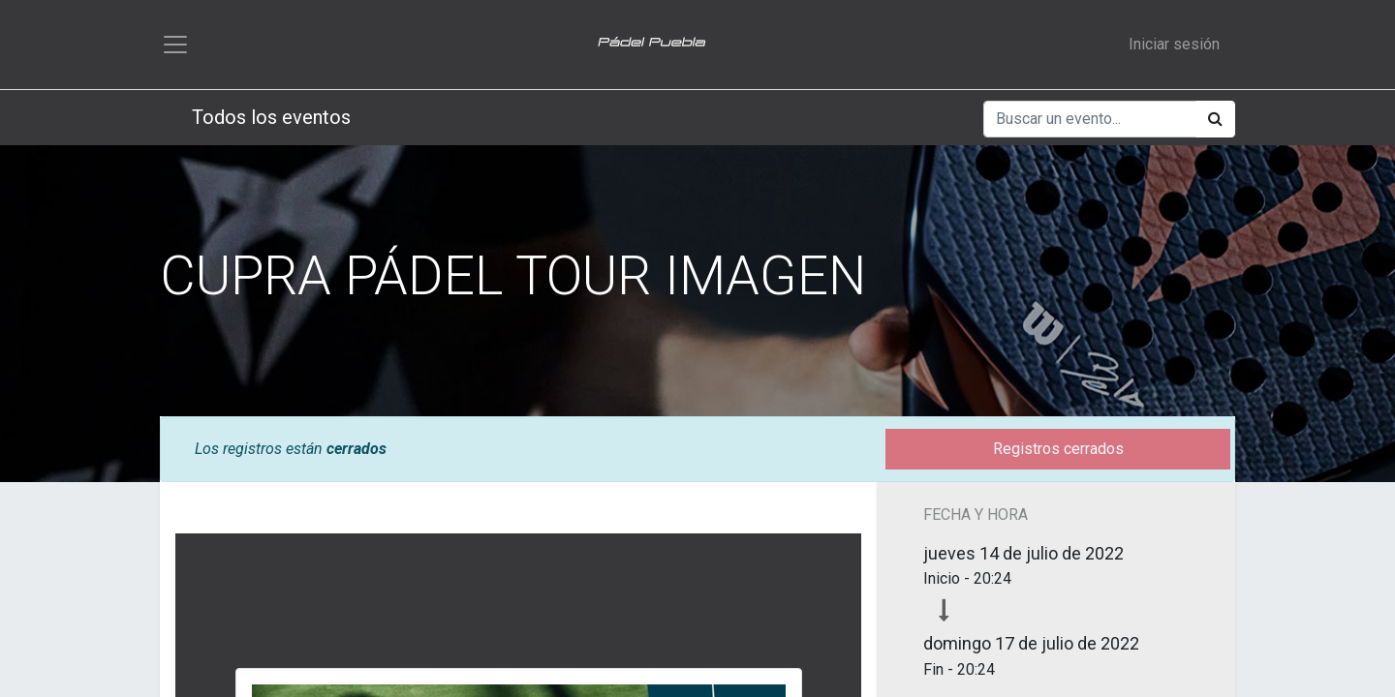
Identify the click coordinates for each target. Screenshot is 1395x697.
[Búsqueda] (1215, 119)
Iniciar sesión (1174, 44)
